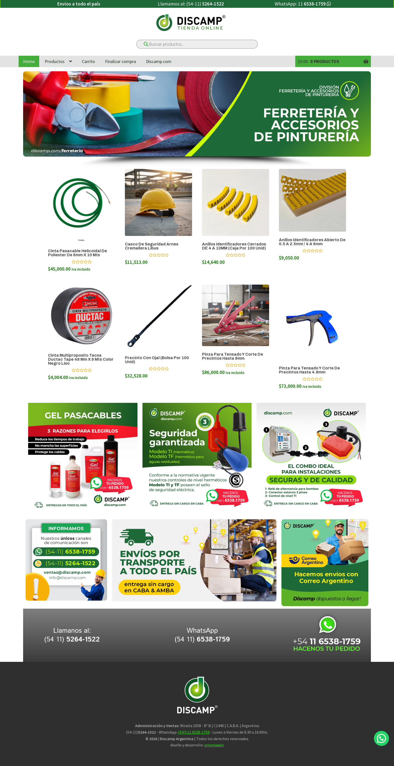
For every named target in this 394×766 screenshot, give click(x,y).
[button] (381, 738)
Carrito (88, 61)
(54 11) (72, 640)
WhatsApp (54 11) (202, 635)
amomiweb (214, 744)
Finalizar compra (120, 61)
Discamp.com (158, 61)
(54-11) (205, 4)
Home (29, 61)
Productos (55, 61)
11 (314, 4)
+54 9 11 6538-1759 (193, 732)
